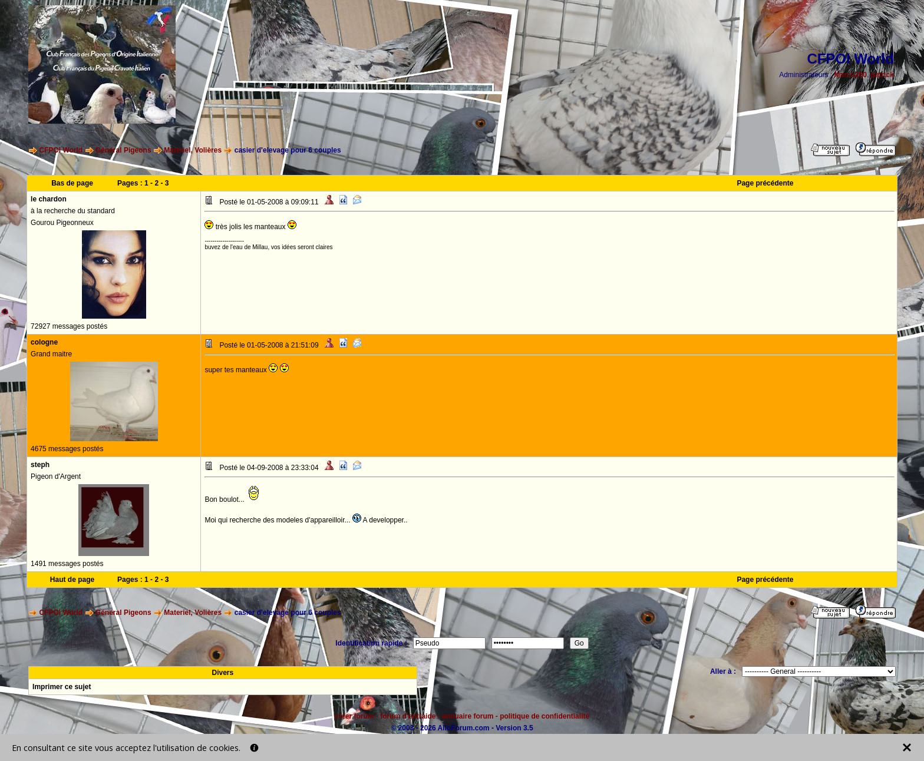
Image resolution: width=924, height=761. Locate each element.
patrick (882, 75)
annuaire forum (467, 716)
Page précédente (765, 183)
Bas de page (72, 183)
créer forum (354, 716)
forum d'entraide (407, 716)
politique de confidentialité (544, 716)
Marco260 (850, 75)
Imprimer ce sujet (61, 687)
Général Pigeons (123, 150)
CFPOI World (60, 150)
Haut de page (72, 579)
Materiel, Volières (193, 150)
